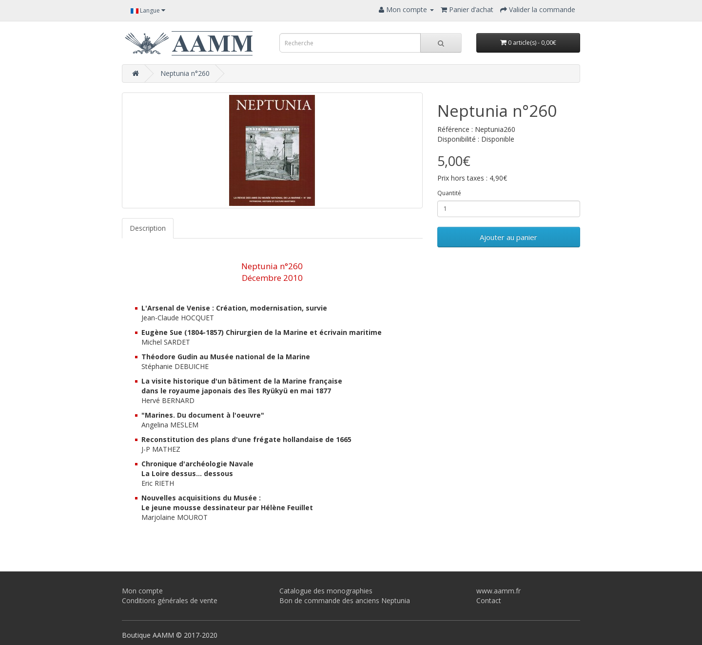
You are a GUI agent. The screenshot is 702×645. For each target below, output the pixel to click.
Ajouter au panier (508, 237)
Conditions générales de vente (169, 600)
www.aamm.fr (498, 590)
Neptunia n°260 (185, 73)
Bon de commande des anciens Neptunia (344, 600)
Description (148, 228)
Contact (488, 600)
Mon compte (142, 590)
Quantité (449, 193)
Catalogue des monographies (325, 590)
